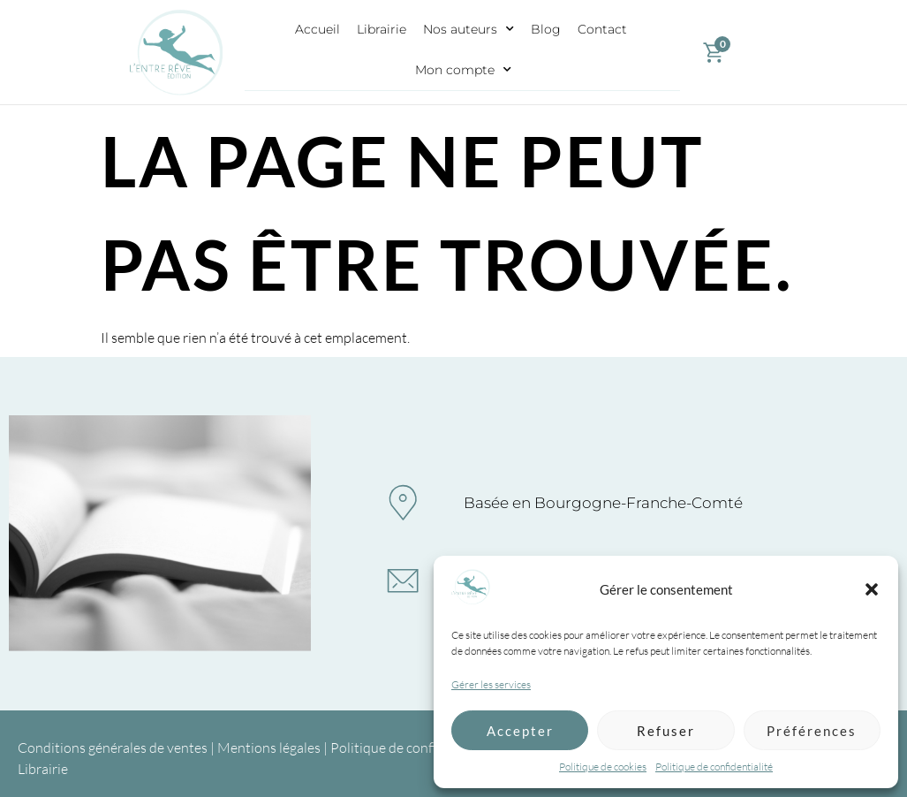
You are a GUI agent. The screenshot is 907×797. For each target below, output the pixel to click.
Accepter (520, 731)
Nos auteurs (468, 29)
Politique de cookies (602, 766)
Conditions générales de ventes (113, 747)
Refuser (666, 731)
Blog (546, 29)
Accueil (317, 29)
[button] (872, 589)
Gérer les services (491, 684)
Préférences (812, 731)
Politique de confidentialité (714, 766)
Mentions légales (269, 747)
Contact (602, 29)
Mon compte (463, 70)
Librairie (381, 29)
